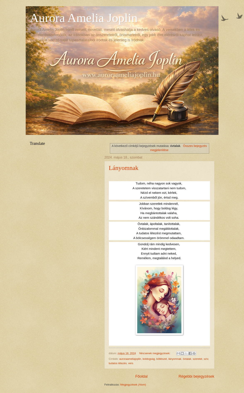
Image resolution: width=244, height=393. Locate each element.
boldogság (149, 358)
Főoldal (141, 376)
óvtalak (187, 358)
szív (206, 358)
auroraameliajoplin (130, 358)
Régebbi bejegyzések (196, 376)
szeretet (197, 358)
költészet (161, 358)
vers (130, 363)
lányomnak (174, 358)
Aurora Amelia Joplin (84, 18)
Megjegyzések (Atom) (133, 384)
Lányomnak (123, 167)
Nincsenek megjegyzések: (155, 353)
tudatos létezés (118, 363)
